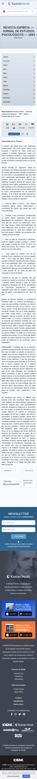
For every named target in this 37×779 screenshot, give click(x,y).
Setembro (6, 90)
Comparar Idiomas (14, 134)
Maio (5, 73)
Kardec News (18, 704)
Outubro (6, 94)
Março (5, 65)
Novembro (6, 98)
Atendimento (18, 701)
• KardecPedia (18, 673)
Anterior (7, 471)
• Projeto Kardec (18, 689)
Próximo (29, 471)
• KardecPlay (18, 676)
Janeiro (5, 57)
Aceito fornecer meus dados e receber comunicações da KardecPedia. (19, 545)
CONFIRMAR (18, 536)
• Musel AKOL (18, 692)
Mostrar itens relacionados (28, 483)
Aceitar (26, 776)
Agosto (5, 85)
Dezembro (6, 102)
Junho (5, 77)
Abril (4, 69)
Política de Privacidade (13, 776)
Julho (5, 81)
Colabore (18, 698)
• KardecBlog (18, 679)
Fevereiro (6, 61)
